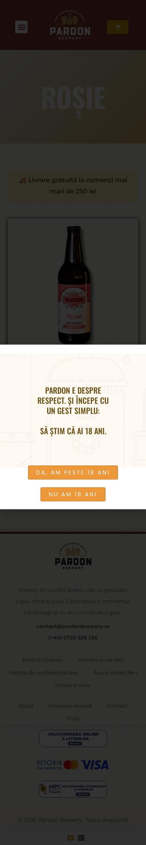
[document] (73, 422)
